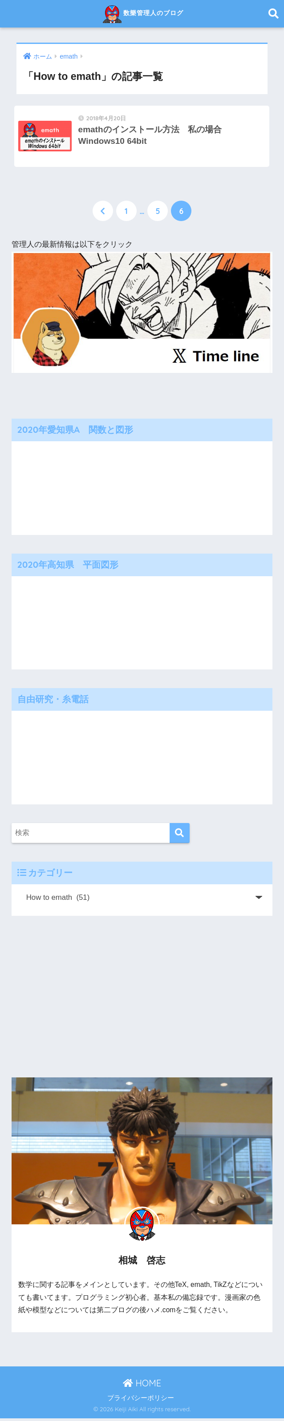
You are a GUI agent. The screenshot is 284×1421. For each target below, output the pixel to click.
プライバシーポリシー (140, 1400)
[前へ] (103, 213)
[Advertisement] (142, 999)
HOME (142, 1385)
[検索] (180, 836)
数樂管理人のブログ (143, 14)
